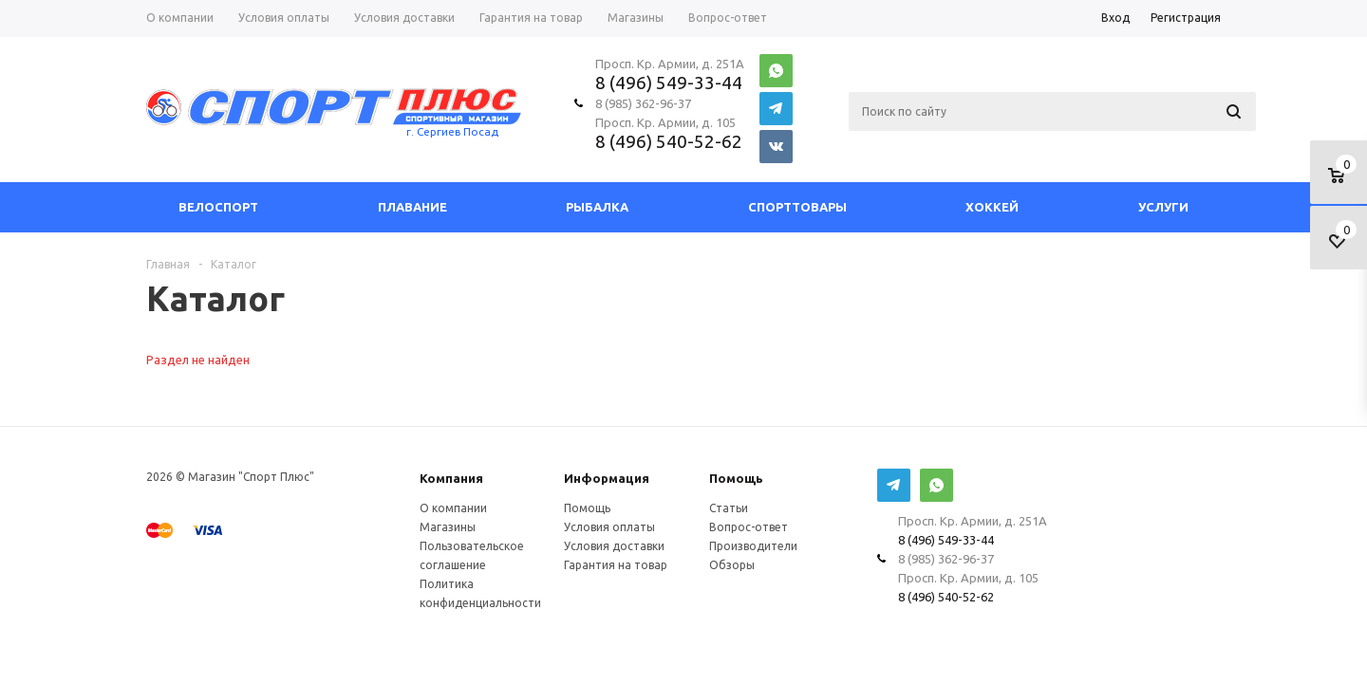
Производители (753, 546)
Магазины (448, 527)
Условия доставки (614, 546)
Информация (606, 478)
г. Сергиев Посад (452, 131)
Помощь (736, 478)
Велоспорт (218, 206)
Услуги (1163, 206)
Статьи (728, 508)
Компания (451, 478)
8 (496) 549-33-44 (668, 82)
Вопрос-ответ (748, 527)
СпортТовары (797, 206)
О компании (453, 508)
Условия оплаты (609, 527)
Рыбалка (597, 206)
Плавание (412, 206)
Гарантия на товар (615, 565)
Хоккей (992, 206)
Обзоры (732, 565)
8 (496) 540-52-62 (668, 141)
